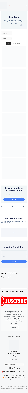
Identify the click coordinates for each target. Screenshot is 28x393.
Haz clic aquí (14, 327)
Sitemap (14, 355)
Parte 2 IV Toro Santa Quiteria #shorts (14, 375)
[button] (10, 5)
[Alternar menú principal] (26, 5)
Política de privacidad (14, 353)
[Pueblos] (6, 38)
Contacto (14, 357)
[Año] (6, 33)
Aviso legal (14, 351)
